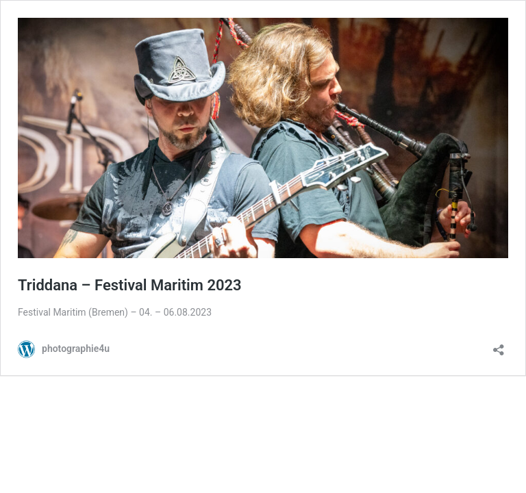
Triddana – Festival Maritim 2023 (130, 285)
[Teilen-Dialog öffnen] (498, 345)
